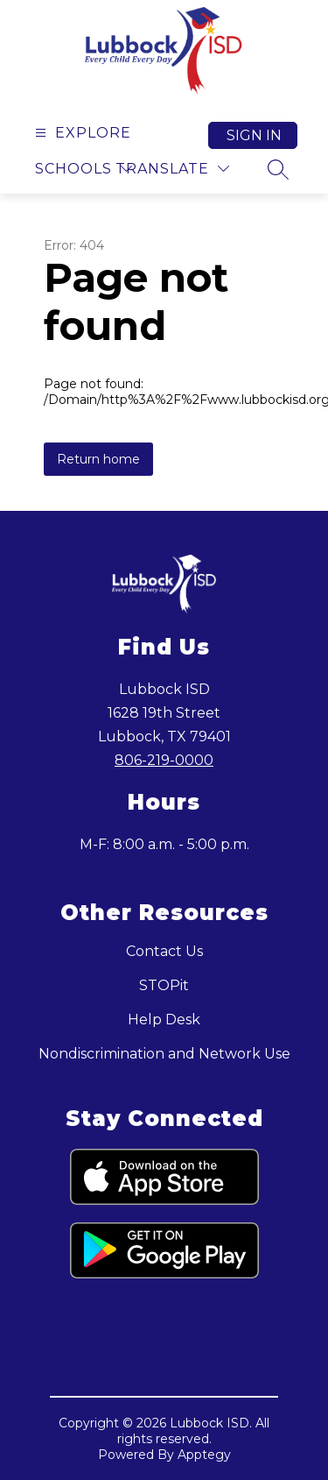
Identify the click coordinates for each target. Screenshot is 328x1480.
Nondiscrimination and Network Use (164, 1053)
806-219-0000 (164, 760)
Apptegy (204, 1454)
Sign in (254, 135)
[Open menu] (81, 133)
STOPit (164, 985)
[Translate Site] (172, 169)
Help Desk (164, 1019)
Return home (98, 459)
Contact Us (164, 951)
